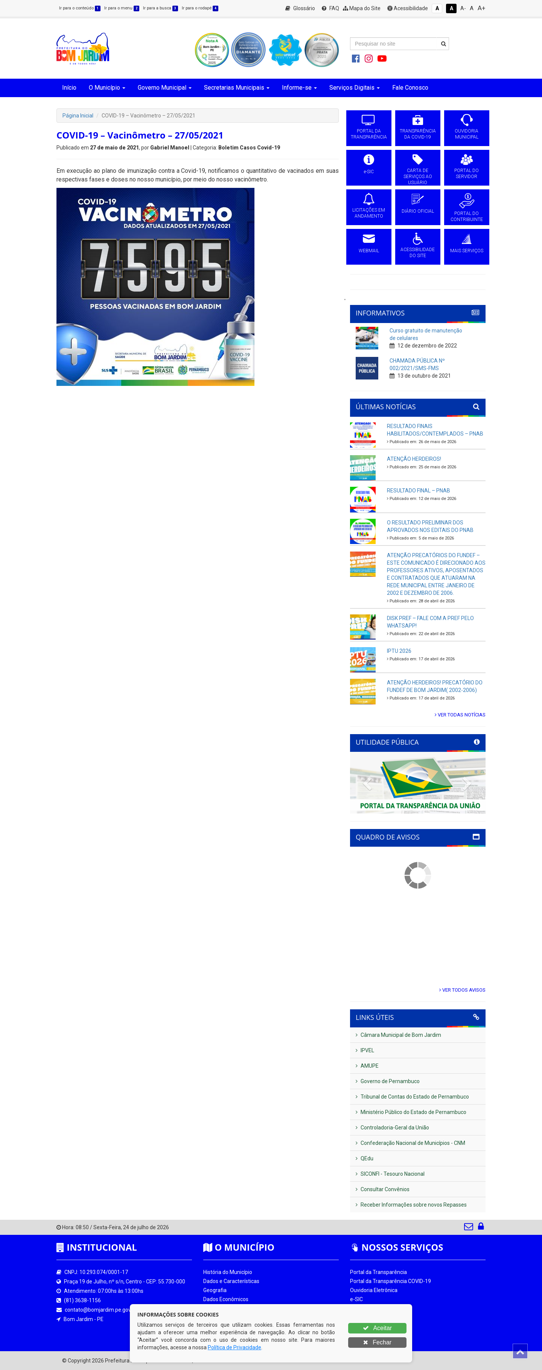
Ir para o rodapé (200, 8)
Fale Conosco (410, 87)
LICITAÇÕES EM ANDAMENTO (368, 213)
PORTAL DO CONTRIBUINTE (467, 216)
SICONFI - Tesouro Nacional (390, 1174)
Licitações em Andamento (381, 1317)
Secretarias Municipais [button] (236, 87)
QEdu (364, 1158)
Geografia (215, 1290)
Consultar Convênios (383, 1189)
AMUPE (367, 1066)
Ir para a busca (160, 8)
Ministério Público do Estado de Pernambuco (411, 1112)
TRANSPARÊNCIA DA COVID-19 (418, 134)
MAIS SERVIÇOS (466, 250)
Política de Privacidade (234, 1347)
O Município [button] (107, 87)
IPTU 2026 (399, 651)
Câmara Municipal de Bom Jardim (398, 1035)
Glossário (300, 8)
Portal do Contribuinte (376, 1335)
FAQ (330, 8)
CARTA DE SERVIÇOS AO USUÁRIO (417, 176)
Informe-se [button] (299, 87)
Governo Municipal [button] (165, 87)
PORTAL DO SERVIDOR (466, 173)
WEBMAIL (369, 250)
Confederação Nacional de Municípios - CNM (410, 1143)
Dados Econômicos (225, 1299)
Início (69, 87)
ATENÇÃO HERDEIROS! (414, 459)
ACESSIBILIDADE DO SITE (417, 252)
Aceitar (377, 1328)
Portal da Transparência (378, 1272)
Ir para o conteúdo (79, 8)
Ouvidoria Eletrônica (373, 1290)
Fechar (377, 1342)
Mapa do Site (362, 8)
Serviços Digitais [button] (354, 87)
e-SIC (369, 171)
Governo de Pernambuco (388, 1081)
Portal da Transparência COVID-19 (390, 1281)
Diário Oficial (364, 1326)
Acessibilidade (407, 8)
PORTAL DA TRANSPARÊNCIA (369, 134)
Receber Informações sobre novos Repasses (411, 1205)
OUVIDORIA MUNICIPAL (466, 134)
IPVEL (365, 1050)
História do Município (227, 1272)
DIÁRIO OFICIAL (418, 211)
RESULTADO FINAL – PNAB (418, 491)
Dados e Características (231, 1281)
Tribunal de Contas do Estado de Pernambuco (412, 1097)
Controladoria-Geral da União (392, 1128)
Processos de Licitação (377, 1308)
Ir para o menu (121, 8)
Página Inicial (77, 116)
